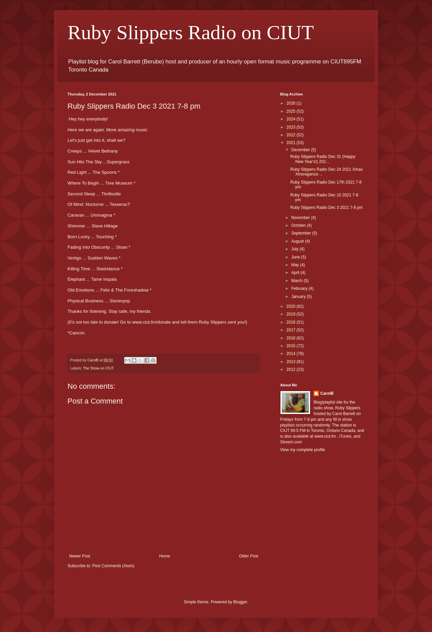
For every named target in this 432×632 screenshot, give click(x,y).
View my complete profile (302, 449)
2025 (292, 111)
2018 (292, 322)
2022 (292, 135)
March (297, 280)
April (295, 272)
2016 (292, 338)
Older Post (248, 556)
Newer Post (79, 556)
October (299, 225)
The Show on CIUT (98, 368)
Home (164, 556)
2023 (292, 127)
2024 (292, 119)
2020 (292, 306)
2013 (292, 361)
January (299, 296)
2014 (292, 353)
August (298, 241)
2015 (292, 346)
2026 (292, 103)
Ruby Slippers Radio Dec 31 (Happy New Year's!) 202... (322, 159)
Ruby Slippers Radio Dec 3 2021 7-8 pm (326, 207)
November (301, 217)
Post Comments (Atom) (113, 566)
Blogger (240, 602)
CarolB (326, 393)
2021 (292, 142)
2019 (292, 314)
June (296, 257)
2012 (292, 369)
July (295, 249)
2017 (292, 330)
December (301, 149)
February (299, 288)
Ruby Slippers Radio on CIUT (191, 32)
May (295, 265)
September (301, 233)
